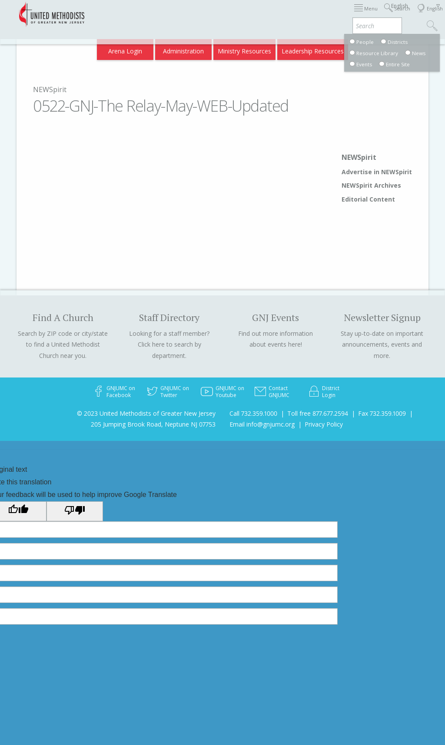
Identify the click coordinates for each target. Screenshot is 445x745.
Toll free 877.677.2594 (317, 413)
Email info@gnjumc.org (262, 424)
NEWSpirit (49, 89)
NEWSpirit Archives (371, 185)
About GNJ (293, 14)
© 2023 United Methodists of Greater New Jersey (146, 413)
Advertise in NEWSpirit (377, 172)
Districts (327, 14)
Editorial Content (368, 199)
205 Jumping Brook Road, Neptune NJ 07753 (153, 424)
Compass (370, 48)
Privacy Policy (324, 424)
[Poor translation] (74, 511)
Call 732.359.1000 (253, 413)
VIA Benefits (332, 48)
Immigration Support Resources (225, 14)
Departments (365, 14)
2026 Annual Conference (138, 14)
